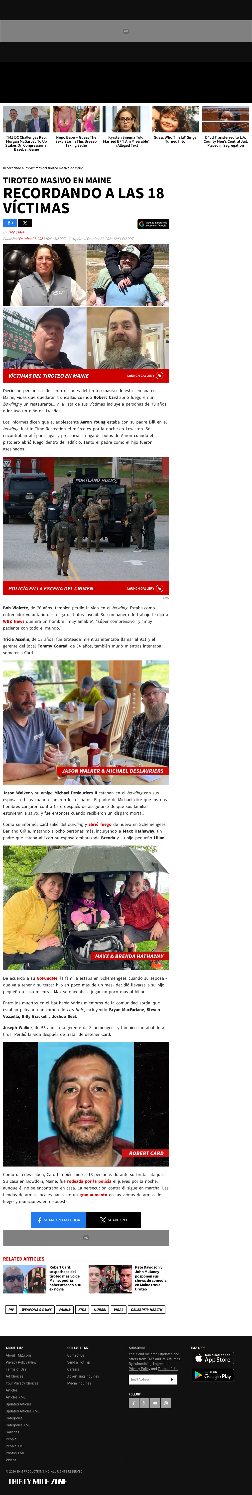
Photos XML (15, 1453)
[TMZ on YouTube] (155, 1403)
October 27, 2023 (32, 238)
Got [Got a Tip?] (16, 83)
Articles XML (16, 1397)
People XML (15, 1446)
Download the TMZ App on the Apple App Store (213, 1358)
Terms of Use (16, 1369)
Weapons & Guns (36, 1309)
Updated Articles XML (22, 1411)
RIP (11, 1309)
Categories (14, 1418)
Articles (12, 1390)
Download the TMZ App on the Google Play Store (213, 1375)
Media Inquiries (79, 1383)
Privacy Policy (139, 1369)
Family (65, 1309)
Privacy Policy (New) (21, 1362)
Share (58, 1220)
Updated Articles (18, 1404)
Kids (82, 1309)
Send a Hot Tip (78, 1362)
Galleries (12, 1432)
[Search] (245, 96)
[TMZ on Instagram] (44, 70)
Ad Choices (14, 1376)
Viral (118, 1309)
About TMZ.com (18, 1355)
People (11, 1439)
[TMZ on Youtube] (32, 70)
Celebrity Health (146, 1309)
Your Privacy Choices (22, 1383)
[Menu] (7, 96)
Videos (11, 1460)
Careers (73, 1369)
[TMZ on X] (20, 70)
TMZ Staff (16, 232)
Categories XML (18, 1425)
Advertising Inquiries (83, 1376)
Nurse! (100, 1309)
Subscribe (172, 1380)
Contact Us (76, 1355)
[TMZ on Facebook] (8, 70)
